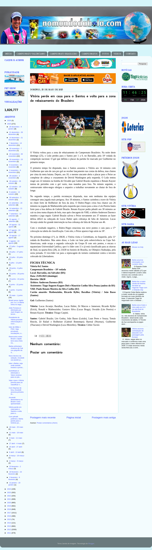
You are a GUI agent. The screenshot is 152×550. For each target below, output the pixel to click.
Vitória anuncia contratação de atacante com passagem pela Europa (138, 333)
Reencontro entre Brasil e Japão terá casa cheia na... (16, 340)
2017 (9, 513)
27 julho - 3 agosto (16, 246)
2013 (9, 526)
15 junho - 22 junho (16, 279)
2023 (9, 492)
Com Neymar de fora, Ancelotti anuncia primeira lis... (16, 391)
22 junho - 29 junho (16, 274)
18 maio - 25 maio (16, 427)
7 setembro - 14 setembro (14, 215)
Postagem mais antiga (104, 417)
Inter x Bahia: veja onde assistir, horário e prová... (16, 365)
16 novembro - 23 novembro (15, 160)
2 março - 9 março (16, 461)
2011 (9, 533)
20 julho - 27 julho (16, 252)
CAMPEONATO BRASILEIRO (63, 54)
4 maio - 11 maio (15, 438)
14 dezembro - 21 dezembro (15, 139)
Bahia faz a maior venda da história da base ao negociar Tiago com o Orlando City (139, 286)
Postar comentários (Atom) (47, 423)
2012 (9, 529)
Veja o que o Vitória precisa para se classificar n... (16, 382)
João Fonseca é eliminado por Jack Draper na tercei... (16, 311)
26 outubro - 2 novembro (14, 177)
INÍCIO (8, 54)
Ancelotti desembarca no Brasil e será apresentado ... (16, 401)
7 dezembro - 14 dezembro (15, 144)
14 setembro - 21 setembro (15, 209)
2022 (9, 496)
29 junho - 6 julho (16, 268)
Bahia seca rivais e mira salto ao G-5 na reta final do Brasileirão (139, 308)
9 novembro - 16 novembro (15, 166)
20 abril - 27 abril (15, 447)
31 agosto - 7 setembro (13, 220)
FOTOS (105, 54)
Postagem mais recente (42, 417)
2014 (9, 523)
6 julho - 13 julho (15, 263)
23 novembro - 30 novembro (15, 155)
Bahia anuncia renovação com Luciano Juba (138, 262)
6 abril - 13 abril (15, 452)
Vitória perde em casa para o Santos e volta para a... (15, 410)
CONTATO (131, 54)
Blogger (91, 543)
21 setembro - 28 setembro (15, 204)
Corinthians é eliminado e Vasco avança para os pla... (15, 374)
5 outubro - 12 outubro (14, 193)
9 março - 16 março (16, 456)
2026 (9, 120)
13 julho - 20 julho (16, 257)
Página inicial (74, 417)
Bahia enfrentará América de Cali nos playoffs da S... (16, 349)
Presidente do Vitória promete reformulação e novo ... (15, 320)
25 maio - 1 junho (16, 295)
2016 (9, 516)
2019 (9, 506)
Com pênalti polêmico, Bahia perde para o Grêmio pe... (16, 420)
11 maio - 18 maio (16, 433)
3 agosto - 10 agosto (13, 242)
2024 (9, 489)
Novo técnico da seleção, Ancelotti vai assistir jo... (16, 358)
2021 (9, 499)
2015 (9, 519)
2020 (9, 503)
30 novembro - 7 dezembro (15, 150)
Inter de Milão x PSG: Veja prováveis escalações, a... (16, 330)
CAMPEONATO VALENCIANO (31, 54)
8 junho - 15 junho (16, 284)
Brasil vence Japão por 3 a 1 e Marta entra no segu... (16, 302)
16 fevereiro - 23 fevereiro (15, 473)
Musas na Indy (137, 247)
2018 (9, 509)
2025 (9, 124)
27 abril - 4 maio (15, 443)
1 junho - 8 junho (15, 290)
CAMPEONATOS (89, 54)
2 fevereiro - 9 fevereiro (14, 478)
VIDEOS (117, 54)
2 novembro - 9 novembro (14, 171)
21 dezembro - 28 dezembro (15, 133)
